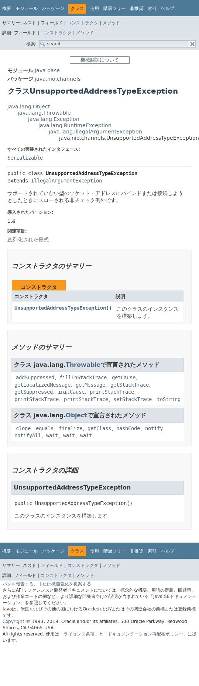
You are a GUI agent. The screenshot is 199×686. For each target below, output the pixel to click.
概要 (6, 8)
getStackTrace (129, 385)
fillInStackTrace (83, 378)
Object (76, 415)
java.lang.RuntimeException (74, 125)
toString (169, 399)
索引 (152, 8)
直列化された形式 (28, 240)
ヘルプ (167, 8)
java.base (47, 70)
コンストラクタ (82, 22)
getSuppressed (33, 392)
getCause (123, 378)
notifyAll (27, 435)
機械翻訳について (99, 60)
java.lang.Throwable (44, 113)
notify (154, 428)
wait (52, 435)
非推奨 (136, 8)
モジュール (27, 8)
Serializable (25, 158)
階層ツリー (114, 8)
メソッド (111, 22)
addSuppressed (35, 378)
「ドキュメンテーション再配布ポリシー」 (145, 634)
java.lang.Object (28, 107)
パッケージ (53, 8)
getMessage (90, 385)
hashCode (128, 428)
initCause (71, 392)
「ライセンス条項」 (79, 634)
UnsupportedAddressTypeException (60, 308)
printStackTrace (112, 392)
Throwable (83, 364)
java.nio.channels (57, 79)
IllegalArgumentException (66, 181)
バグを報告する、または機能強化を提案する (47, 583)
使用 (94, 8)
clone (23, 428)
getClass (99, 428)
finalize (70, 428)
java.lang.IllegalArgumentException (95, 132)
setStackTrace (132, 399)
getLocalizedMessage (42, 385)
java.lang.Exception (53, 119)
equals (45, 428)
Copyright (13, 621)
